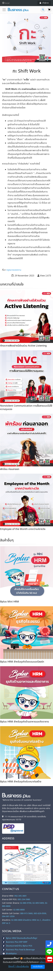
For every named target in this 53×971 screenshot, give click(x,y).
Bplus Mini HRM (9, 602)
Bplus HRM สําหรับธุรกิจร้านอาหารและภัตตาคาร (24, 722)
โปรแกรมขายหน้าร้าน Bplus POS (17, 945)
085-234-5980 (24, 899)
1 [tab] (26, 62)
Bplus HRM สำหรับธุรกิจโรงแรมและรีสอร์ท (22, 662)
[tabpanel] (26, 38)
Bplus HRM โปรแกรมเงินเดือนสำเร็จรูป (19, 938)
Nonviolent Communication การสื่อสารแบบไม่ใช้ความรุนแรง (26, 407)
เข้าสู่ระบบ (44, 3)
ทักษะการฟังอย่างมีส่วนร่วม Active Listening (23, 346)
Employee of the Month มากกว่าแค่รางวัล (22, 529)
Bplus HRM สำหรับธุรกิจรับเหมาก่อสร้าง (20, 781)
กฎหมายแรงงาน (13, 270)
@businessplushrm (13, 957)
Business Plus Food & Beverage (18, 949)
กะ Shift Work (27, 71)
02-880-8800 (19, 909)
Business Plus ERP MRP (14, 942)
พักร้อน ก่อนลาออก (9, 469)
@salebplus (9, 953)
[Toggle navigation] (5, 9)
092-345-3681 (20, 895)
